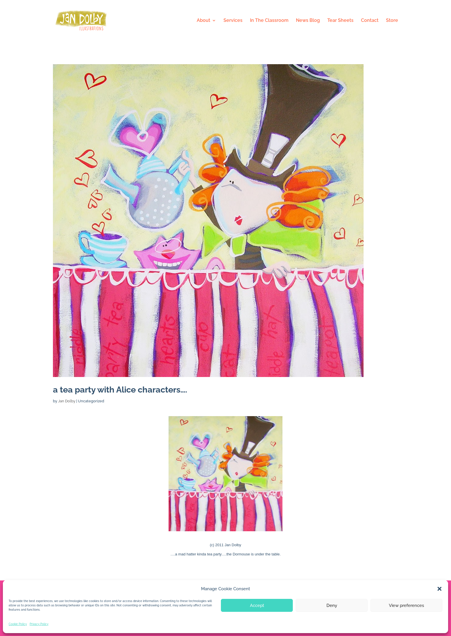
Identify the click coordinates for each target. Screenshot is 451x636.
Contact (370, 20)
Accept (257, 605)
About (203, 20)
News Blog (308, 20)
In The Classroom (269, 20)
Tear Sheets (340, 20)
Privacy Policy (39, 624)
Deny (331, 605)
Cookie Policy (18, 624)
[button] (439, 589)
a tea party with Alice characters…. (120, 390)
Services (232, 20)
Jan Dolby (66, 401)
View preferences (406, 605)
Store (392, 20)
